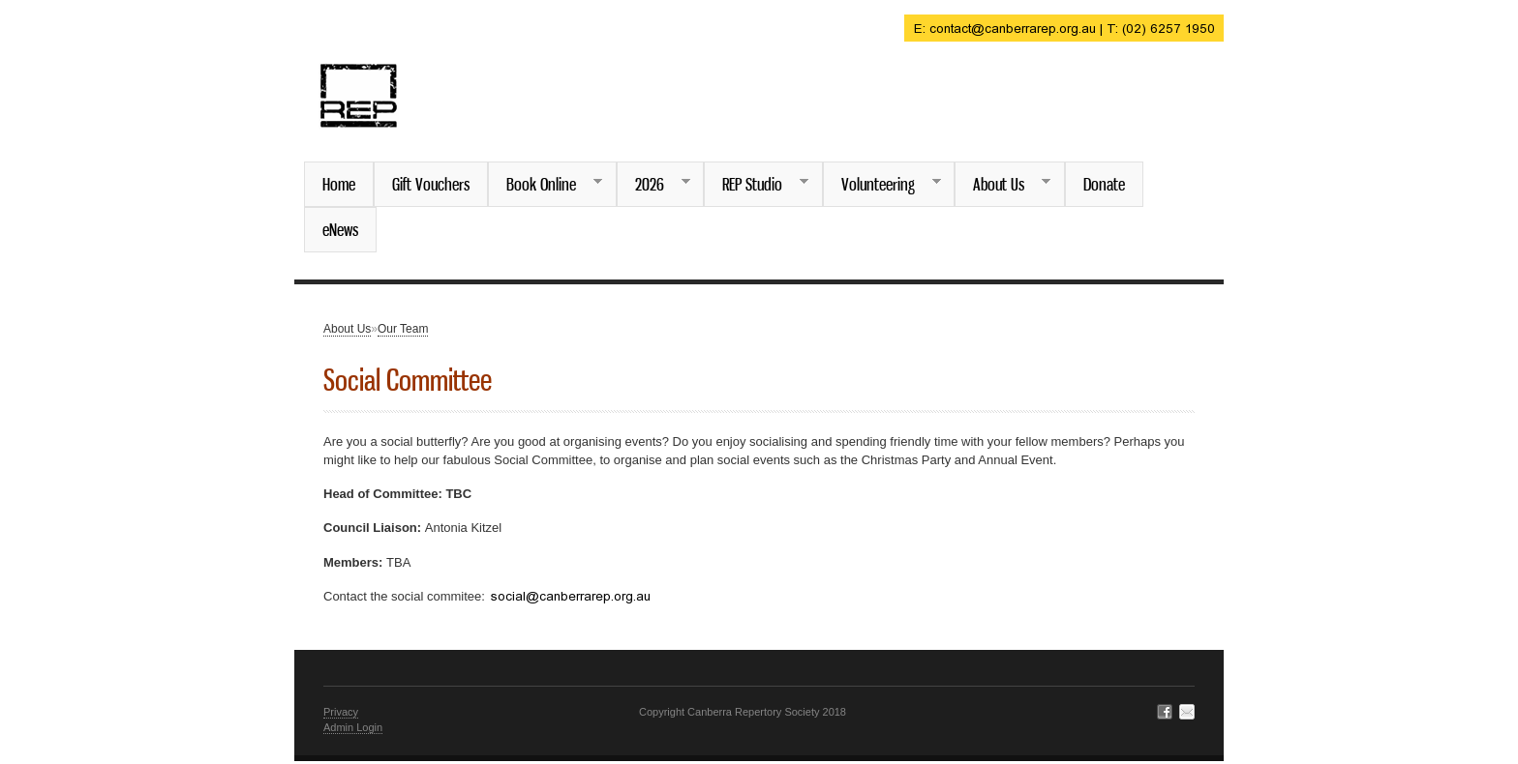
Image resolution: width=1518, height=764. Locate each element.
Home (338, 183)
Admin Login (352, 727)
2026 (653, 184)
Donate (1104, 183)
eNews (340, 229)
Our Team (403, 329)
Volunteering (882, 184)
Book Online (545, 184)
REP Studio (756, 184)
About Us (1002, 184)
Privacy (340, 712)
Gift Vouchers (431, 183)
